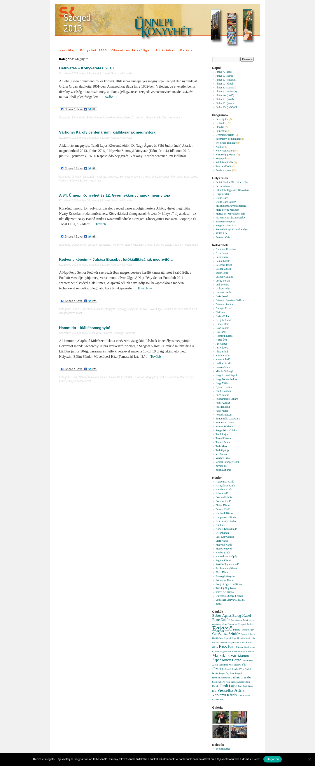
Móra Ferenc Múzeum (227, 209)
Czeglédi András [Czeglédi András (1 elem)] (246, 624)
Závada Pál (222, 465)
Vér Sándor (222, 454)
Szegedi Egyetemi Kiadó (229, 584)
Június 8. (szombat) (226, 87)
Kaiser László (223, 359)
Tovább (110, 97)
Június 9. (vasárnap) (226, 91)
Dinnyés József (224, 308)
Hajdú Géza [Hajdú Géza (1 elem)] (217, 638)
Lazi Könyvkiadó (225, 536)
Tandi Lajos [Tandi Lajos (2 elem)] (228, 686)
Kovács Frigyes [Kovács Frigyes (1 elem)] (219, 651)
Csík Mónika (222, 284)
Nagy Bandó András (226, 379)
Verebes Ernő (223, 458)
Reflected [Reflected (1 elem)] (226, 669)
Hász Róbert (222, 327)
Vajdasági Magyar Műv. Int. (230, 599)
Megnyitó (151, 117)
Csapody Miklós (224, 276)
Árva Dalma (222, 253)
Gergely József (223, 320)
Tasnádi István (223, 438)
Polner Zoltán (223, 402)
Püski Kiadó (222, 572)
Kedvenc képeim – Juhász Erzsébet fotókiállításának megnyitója (116, 259)
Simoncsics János (225, 422)
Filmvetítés (222, 130)
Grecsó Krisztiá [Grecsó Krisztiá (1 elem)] (248, 634)
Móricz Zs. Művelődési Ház (230, 213)
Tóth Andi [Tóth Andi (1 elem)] (242, 686)
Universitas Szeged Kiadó (229, 595)
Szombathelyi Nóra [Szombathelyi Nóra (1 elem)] (221, 682)
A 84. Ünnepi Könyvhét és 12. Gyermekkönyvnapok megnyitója (114, 195)
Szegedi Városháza (226, 225)
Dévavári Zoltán (224, 304)
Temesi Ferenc (223, 442)
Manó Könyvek (224, 548)
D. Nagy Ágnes (161, 176)
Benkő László (223, 260)
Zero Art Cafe (223, 237)
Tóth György (222, 450)
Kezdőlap (68, 50)
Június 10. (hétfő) (225, 95)
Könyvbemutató (224, 150)
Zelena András (223, 469)
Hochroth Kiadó (224, 335)
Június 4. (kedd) (224, 71)
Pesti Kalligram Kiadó (227, 564)
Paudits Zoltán (223, 391)
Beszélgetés (222, 119)
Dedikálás (221, 123)
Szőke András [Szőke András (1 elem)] (237, 682)
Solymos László (163, 244)
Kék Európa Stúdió (226, 521)
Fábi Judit (176, 176)
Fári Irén (220, 312)
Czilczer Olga (223, 288)
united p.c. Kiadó (225, 591)
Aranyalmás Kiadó (225, 485)
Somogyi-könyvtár (121, 73)
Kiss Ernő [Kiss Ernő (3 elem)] (228, 646)
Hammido (172, 377)
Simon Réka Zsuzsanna (228, 418)
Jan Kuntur (221, 343)
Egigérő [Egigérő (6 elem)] (222, 628)
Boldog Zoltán (223, 268)
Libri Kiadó (222, 540)
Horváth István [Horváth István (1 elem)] (244, 638)
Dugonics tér (79, 244)
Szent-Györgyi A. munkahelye (232, 229)
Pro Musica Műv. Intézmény (231, 217)
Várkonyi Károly (68, 180)
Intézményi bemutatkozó (229, 138)
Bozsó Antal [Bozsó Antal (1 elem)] (236, 620)
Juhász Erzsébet (173, 309)
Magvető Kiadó (224, 544)
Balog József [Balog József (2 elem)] (241, 615)
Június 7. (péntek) (82, 309)
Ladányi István (223, 363)
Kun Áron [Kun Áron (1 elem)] (232, 651)
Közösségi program (226, 154)
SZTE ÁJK (222, 233)
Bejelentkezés (223, 748)
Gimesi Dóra (222, 324)
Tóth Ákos (221, 446)
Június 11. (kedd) (225, 99)
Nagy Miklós (222, 383)
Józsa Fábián (222, 351)
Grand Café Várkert (226, 201)
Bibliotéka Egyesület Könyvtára (232, 190)
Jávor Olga (155, 309)
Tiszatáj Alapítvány (226, 588)
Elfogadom (273, 759)
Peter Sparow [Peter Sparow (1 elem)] (234, 665)
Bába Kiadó (78, 117)
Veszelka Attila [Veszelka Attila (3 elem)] (231, 690)
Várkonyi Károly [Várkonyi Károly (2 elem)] (224, 695)
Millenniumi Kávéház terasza (231, 205)
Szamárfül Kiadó (225, 580)
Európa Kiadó (223, 509)
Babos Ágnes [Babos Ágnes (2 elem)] (222, 615)
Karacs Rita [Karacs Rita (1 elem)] (239, 642)
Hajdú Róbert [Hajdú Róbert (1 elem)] (230, 638)
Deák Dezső (222, 296)
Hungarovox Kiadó (226, 517)
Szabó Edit (190, 309)
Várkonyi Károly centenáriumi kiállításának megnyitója (107, 132)
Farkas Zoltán (223, 316)
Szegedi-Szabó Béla (226, 430)
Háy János (221, 331)
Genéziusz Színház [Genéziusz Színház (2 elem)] (226, 634)
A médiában (165, 50)
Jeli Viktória (222, 347)
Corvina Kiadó (223, 501)
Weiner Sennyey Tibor (227, 461)
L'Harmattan (222, 532)
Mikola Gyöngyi (224, 371)
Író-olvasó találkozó (226, 142)
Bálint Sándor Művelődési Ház (104, 117)
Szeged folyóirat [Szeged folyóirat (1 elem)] (226, 673)
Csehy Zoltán (223, 280)
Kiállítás (101, 176)
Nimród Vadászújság (226, 556)
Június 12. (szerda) (225, 103)
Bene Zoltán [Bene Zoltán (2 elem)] (221, 620)
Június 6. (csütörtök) (83, 176)
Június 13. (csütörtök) (120, 377)
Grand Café (222, 197)
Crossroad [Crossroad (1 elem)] (232, 624)
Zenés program (223, 170)
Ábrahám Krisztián (226, 249)
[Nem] (309, 759)
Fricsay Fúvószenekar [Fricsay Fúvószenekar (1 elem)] (243, 630)
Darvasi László (223, 292)
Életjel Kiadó (223, 505)
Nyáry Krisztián (134, 244)
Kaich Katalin (223, 355)
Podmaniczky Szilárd (227, 398)
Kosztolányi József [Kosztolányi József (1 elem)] (246, 647)
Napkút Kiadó (223, 552)
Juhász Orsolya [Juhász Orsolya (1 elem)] (227, 642)
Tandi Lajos (190, 176)
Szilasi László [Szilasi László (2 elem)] (241, 677)
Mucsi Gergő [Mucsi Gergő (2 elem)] (231, 660)
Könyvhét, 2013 (93, 50)
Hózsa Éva (221, 339)
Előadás (220, 127)
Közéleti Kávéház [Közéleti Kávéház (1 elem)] (246, 651)
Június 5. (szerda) (133, 117)
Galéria (186, 50)
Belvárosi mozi (224, 186)
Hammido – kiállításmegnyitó (84, 328)
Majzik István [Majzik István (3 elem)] (224, 655)
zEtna (219, 603)
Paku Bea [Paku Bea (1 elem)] (223, 665)
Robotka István (224, 414)
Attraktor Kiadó (224, 489)
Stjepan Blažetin (224, 426)
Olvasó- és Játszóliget (131, 50)
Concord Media (224, 497)
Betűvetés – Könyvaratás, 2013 (86, 68)
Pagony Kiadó (223, 560)
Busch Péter (222, 272)
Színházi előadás (224, 162)
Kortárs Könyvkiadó (226, 528)
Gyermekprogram (225, 134)
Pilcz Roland (222, 394)
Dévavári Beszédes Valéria (230, 300)
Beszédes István (224, 264)
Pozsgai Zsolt (223, 406)
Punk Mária (222, 410)
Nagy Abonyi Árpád (226, 375)
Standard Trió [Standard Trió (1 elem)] (238, 669)
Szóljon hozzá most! (170, 117)
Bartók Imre (222, 257)
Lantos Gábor (223, 367)
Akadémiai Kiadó (225, 481)
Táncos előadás (224, 166)
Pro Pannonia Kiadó (226, 568)
